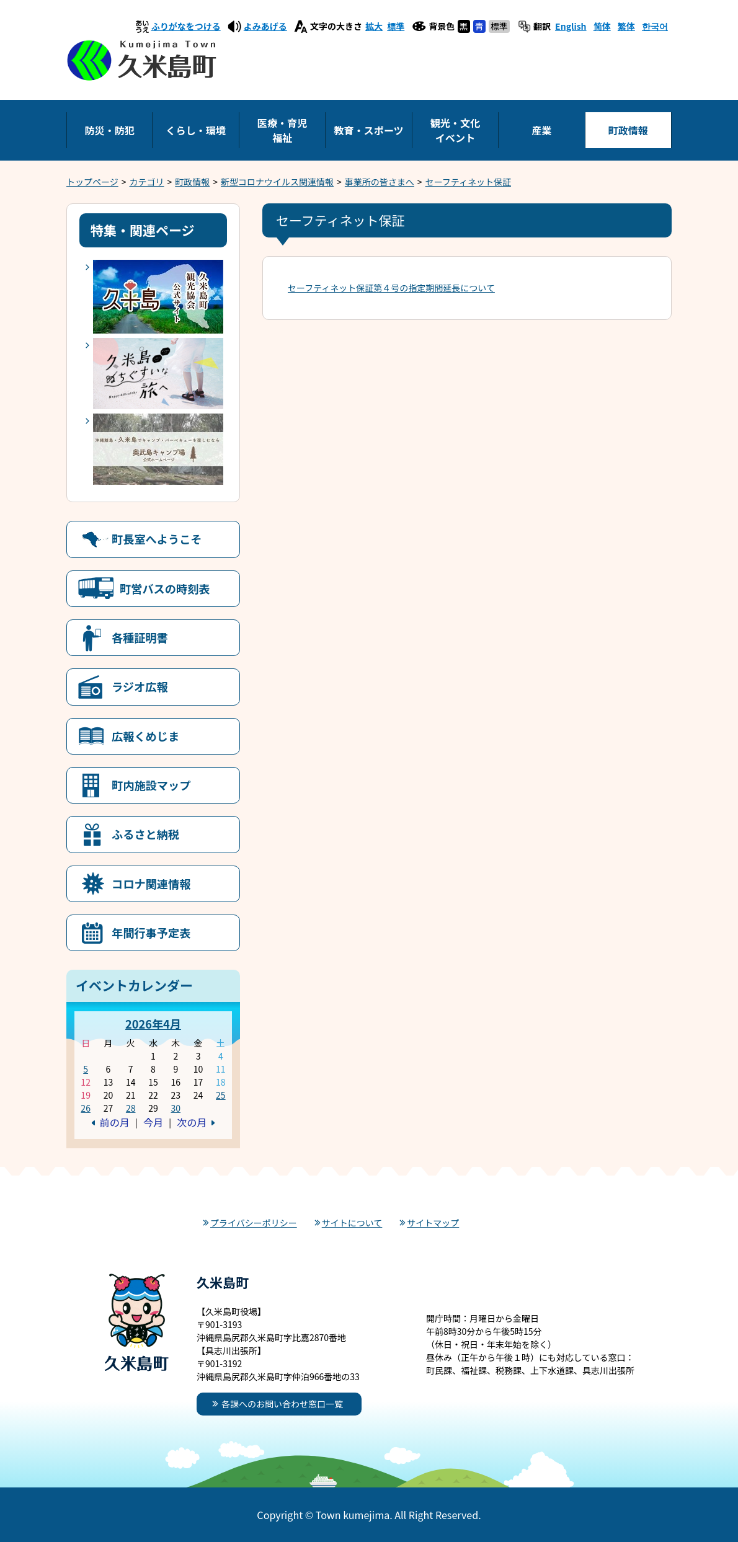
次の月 (192, 1122)
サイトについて (352, 1222)
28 (131, 1108)
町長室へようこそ (157, 539)
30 (175, 1108)
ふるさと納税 (145, 834)
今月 (153, 1122)
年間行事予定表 (151, 932)
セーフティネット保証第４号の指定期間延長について (391, 287)
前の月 (115, 1122)
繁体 (626, 26)
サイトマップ (433, 1222)
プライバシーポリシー (253, 1222)
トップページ (92, 181)
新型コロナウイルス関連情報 (277, 181)
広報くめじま (145, 736)
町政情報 (628, 130)
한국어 (655, 26)
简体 (602, 26)
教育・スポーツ (368, 130)
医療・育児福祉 (282, 130)
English (571, 26)
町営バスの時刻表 (165, 588)
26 (86, 1108)
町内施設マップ (151, 785)
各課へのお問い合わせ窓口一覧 (282, 1404)
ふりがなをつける (186, 26)
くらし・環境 (196, 130)
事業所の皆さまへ (379, 181)
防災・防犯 (109, 130)
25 (221, 1095)
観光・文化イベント (455, 130)
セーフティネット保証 (468, 181)
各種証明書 (140, 637)
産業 (541, 130)
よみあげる (265, 26)
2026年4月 (153, 1024)
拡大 (374, 26)
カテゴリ (147, 181)
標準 (395, 26)
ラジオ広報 (140, 686)
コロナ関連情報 (151, 883)
